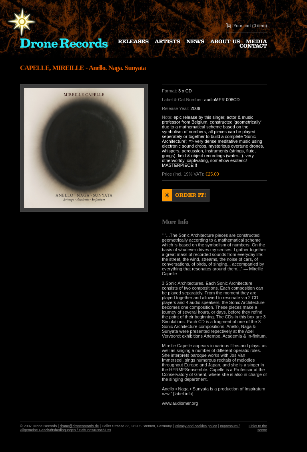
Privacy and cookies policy (196, 426)
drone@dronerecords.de (79, 426)
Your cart (242, 25)
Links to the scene (258, 428)
